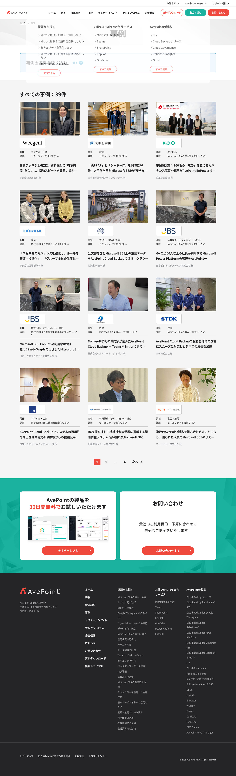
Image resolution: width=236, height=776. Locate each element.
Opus (189, 689)
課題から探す (125, 589)
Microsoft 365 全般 (165, 601)
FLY (188, 662)
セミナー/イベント (108, 12)
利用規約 (79, 756)
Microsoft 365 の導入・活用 (132, 597)
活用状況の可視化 (127, 639)
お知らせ (171, 3)
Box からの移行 (125, 607)
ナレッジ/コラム (131, 12)
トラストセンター (97, 756)
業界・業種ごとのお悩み (130, 712)
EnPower (191, 700)
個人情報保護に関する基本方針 (54, 756)
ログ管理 (122, 671)
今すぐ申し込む (68, 550)
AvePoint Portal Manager (200, 732)
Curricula (191, 716)
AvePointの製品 (196, 589)
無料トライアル (94, 666)
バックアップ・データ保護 (131, 666)
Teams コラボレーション (131, 655)
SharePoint (161, 612)
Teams (158, 607)
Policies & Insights (196, 673)
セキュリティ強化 (127, 660)
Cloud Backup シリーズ (199, 597)
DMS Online (193, 727)
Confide (191, 695)
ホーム (52, 12)
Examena (192, 721)
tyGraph (191, 705)
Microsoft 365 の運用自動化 (132, 633)
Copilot (159, 617)
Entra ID (159, 633)
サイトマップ (26, 756)
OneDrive (160, 623)
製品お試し (195, 12)
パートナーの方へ (194, 3)
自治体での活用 (126, 717)
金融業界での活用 (127, 728)
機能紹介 (75, 12)
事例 (90, 12)
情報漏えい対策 (126, 676)
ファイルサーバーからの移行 (132, 623)
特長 (63, 12)
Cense (190, 711)
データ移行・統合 (127, 628)
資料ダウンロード (172, 12)
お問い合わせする (168, 550)
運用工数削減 (124, 644)
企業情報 (149, 12)
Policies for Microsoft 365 (200, 684)
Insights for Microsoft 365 (200, 678)
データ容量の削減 (127, 650)
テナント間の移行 (127, 602)
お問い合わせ (219, 12)
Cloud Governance (196, 668)
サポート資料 (219, 3)
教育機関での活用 (127, 723)
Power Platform (163, 628)
